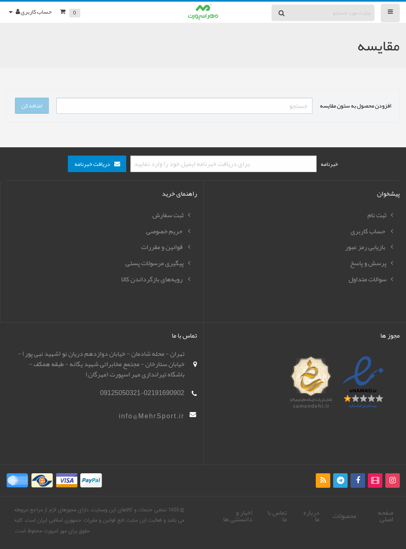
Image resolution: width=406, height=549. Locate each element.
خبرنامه (329, 164)
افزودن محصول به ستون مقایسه (355, 105)
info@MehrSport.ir (151, 416)
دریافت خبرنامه (92, 164)
